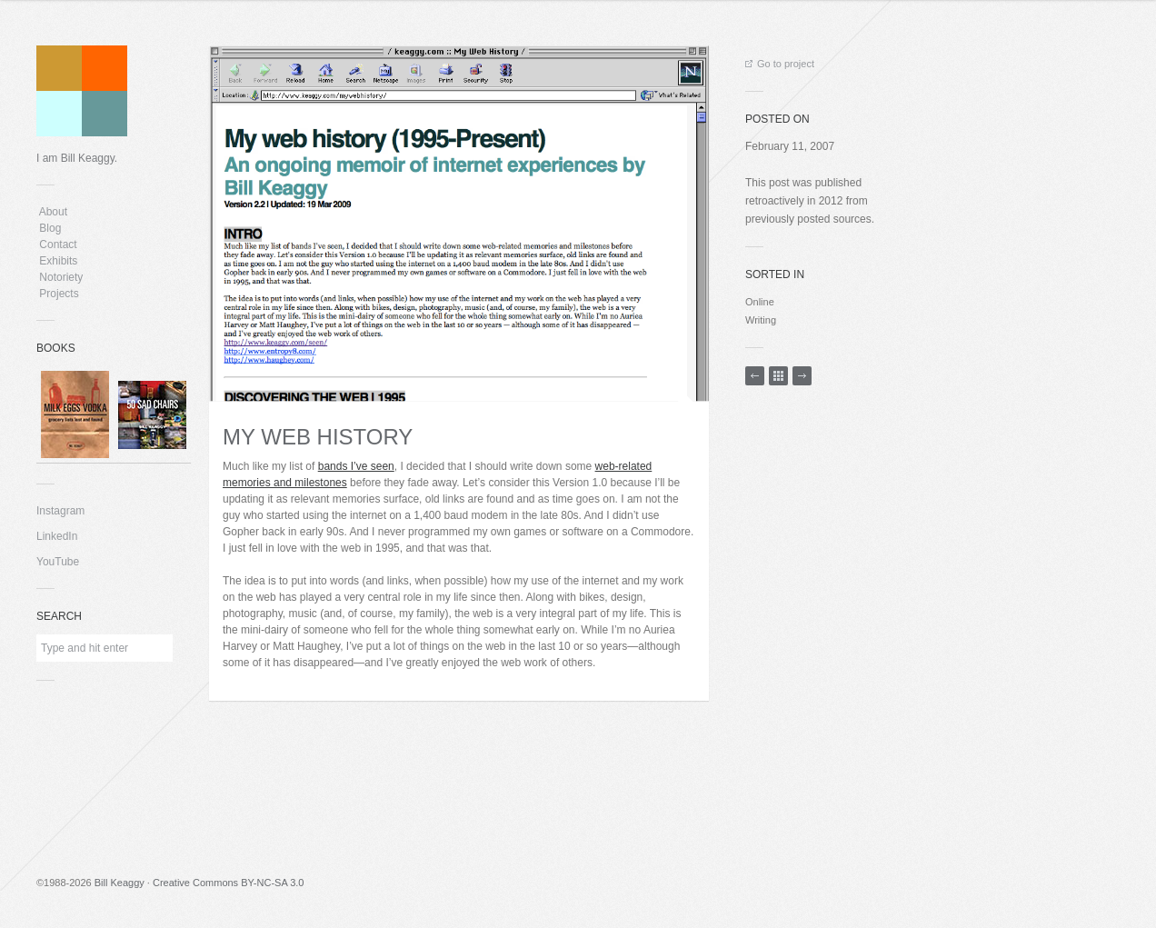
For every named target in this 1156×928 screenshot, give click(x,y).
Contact (58, 244)
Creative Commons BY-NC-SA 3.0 (228, 882)
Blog (50, 228)
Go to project (779, 63)
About (53, 211)
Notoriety (59, 277)
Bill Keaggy (119, 882)
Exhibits (58, 260)
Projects (59, 293)
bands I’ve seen (356, 466)
